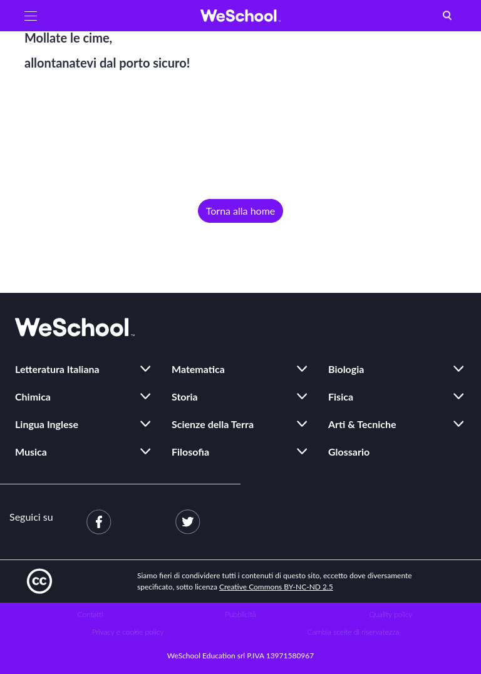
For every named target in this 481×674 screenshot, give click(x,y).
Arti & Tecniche (362, 424)
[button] (30, 15)
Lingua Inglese (46, 424)
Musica (31, 451)
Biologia (346, 369)
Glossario (349, 451)
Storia (185, 396)
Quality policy (390, 614)
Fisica (340, 396)
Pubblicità (240, 614)
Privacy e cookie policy (128, 631)
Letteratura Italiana (57, 369)
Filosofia (190, 451)
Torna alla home (241, 211)
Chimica (33, 396)
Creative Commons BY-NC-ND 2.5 (276, 586)
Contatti (90, 614)
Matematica (198, 369)
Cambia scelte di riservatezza (353, 631)
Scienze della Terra (213, 424)
